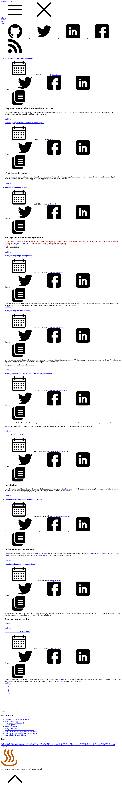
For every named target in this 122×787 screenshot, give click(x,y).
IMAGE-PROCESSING (71, 743)
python (61, 272)
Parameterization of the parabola (14, 723)
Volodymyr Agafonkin (20, 244)
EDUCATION (58, 745)
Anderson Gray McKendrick (97, 553)
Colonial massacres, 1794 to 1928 (17, 632)
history (52, 648)
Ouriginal (58, 112)
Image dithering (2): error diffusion (15, 735)
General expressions (11, 726)
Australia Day (65, 679)
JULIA (17, 743)
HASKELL (77, 745)
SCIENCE (4, 746)
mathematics (54, 516)
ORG (112, 745)
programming (55, 451)
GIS (56, 139)
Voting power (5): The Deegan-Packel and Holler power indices (28, 374)
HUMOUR (100, 745)
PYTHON (32, 743)
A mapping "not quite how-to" (16, 187)
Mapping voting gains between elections (20, 564)
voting (52, 272)
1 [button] (8, 688)
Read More (8, 119)
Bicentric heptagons (11, 728)
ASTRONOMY (34, 745)
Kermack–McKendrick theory (40, 555)
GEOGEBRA (68, 745)
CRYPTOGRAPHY (46, 745)
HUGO (93, 745)
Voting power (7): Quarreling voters (18, 256)
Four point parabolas (11, 725)
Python (52, 75)
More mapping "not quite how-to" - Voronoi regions (24, 123)
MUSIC (107, 745)
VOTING (24, 743)
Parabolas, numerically (12, 721)
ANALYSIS (24, 745)
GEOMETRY (84, 743)
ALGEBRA (54, 743)
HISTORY (86, 745)
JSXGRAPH (94, 743)
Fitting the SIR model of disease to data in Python (23, 499)
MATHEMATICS (7, 743)
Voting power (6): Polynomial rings (18, 311)
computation (62, 516)
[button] (9, 685)
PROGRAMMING (105, 743)
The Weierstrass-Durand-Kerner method (17, 719)
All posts (3, 18)
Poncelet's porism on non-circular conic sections (19, 730)
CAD (114, 743)
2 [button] (8, 690)
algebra (56, 272)
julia (65, 390)
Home (2, 21)
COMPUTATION (43, 743)
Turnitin (65, 112)
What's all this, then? (61, 9)
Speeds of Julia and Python (15, 435)
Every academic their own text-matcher (20, 58)
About (3, 20)
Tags (2, 23)
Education (58, 75)
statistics (65, 489)
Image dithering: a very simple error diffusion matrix (21, 731)
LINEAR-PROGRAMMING (10, 745)
